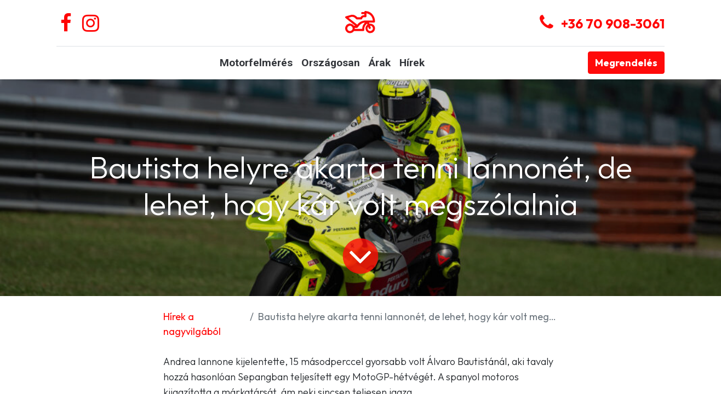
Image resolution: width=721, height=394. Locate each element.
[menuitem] (256, 63)
